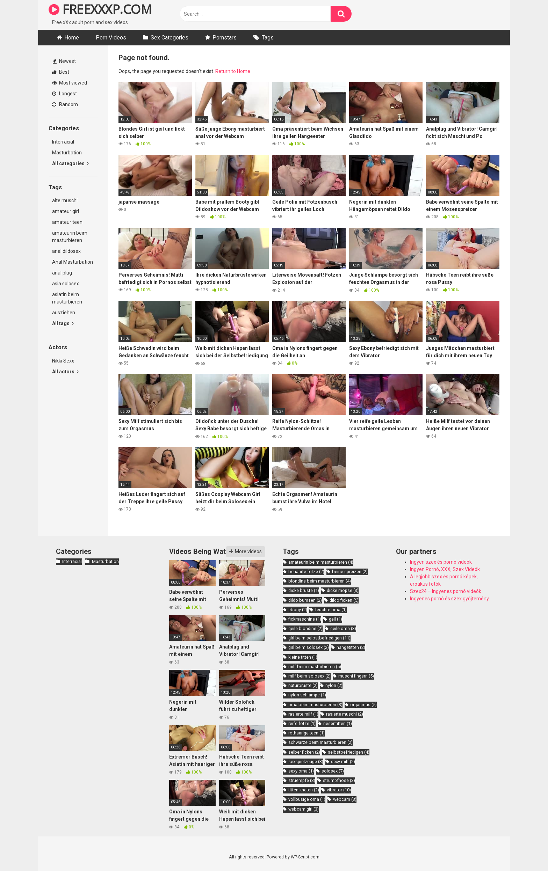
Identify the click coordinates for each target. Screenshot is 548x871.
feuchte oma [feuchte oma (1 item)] (331, 609)
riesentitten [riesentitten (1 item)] (337, 723)
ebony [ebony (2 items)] (297, 609)
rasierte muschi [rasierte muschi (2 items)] (344, 714)
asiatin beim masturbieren (67, 298)
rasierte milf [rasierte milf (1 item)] (303, 714)
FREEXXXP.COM (100, 9)
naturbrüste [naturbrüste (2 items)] (303, 685)
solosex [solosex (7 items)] (333, 771)
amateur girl (65, 211)
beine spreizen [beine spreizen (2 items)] (350, 571)
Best (60, 72)
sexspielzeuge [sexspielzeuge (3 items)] (305, 761)
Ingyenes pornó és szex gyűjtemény (449, 598)
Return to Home (232, 71)
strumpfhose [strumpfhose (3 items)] (339, 780)
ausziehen (63, 312)
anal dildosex (66, 251)
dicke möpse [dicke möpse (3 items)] (343, 590)
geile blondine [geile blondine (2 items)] (305, 628)
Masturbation (67, 152)
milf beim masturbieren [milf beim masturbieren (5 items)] (314, 666)
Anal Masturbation (72, 262)
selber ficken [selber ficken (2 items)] (304, 752)
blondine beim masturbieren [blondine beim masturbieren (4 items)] (319, 581)
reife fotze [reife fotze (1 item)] (302, 723)
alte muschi (65, 200)
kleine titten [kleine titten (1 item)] (302, 657)
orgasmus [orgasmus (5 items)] (363, 704)
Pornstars (224, 37)
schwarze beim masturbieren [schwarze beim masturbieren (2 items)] (320, 742)
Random (65, 104)
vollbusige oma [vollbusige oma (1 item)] (306, 799)
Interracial (63, 142)
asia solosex (65, 283)
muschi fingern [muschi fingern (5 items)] (356, 676)
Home (71, 37)
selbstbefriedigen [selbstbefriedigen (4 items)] (348, 752)
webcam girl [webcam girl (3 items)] (303, 809)
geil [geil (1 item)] (335, 619)
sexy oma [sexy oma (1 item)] (301, 771)
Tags (268, 37)
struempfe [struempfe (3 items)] (301, 780)
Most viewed (69, 83)
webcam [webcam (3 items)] (344, 799)
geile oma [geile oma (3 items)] (343, 628)
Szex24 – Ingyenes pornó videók (445, 591)
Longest (64, 93)
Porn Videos (111, 37)
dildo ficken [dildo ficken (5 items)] (344, 600)
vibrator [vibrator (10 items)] (339, 789)
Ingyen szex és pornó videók (441, 562)
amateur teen (67, 222)
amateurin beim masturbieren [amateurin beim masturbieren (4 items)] (320, 562)
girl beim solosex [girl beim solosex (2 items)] (308, 647)
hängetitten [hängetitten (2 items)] (351, 647)
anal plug (62, 273)
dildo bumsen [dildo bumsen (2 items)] (305, 600)
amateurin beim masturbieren (69, 236)
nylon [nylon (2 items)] (333, 685)
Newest (64, 61)
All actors (65, 371)
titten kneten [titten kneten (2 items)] (303, 789)
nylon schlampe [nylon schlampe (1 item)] (307, 694)
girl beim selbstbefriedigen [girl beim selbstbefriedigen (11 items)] (319, 638)
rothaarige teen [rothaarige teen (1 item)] (306, 732)
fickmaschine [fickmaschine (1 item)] (304, 619)
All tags (63, 323)
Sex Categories (169, 37)
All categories (70, 163)
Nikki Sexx (63, 361)
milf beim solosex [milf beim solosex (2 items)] (309, 676)
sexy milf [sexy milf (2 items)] (343, 761)
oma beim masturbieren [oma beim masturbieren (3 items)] (315, 704)
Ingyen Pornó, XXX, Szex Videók (445, 569)
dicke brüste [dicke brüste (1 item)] (303, 590)
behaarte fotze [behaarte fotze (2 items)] (306, 571)
